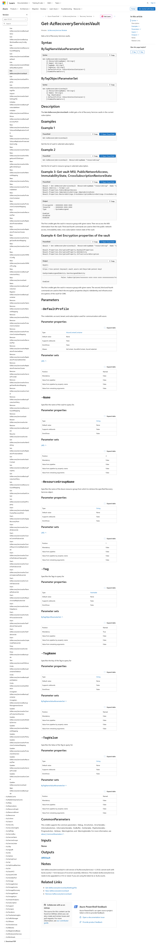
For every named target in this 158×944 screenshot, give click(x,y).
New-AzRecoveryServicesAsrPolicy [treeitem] (19, 172)
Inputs (135, 32)
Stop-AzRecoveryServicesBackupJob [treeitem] (19, 647)
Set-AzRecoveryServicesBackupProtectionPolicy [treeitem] (19, 468)
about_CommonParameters (51, 834)
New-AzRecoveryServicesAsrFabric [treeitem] (19, 141)
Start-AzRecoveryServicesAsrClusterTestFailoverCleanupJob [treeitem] (19, 548)
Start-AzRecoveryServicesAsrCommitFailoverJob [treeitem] (19, 573)
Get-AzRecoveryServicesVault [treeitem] (18, 64)
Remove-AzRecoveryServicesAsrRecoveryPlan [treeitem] (19, 332)
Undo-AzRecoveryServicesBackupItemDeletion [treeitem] (19, 670)
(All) (44, 361)
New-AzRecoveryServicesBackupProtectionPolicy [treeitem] (19, 264)
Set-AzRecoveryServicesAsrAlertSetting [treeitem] (19, 434)
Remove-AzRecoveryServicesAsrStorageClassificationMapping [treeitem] (19, 375)
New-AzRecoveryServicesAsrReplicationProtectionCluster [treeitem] (19, 221)
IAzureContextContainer (74, 332)
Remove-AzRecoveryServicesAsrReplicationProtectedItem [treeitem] (19, 341)
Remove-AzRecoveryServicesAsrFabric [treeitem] (19, 294)
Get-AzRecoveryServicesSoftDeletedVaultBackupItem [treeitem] (19, 57)
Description (135, 23)
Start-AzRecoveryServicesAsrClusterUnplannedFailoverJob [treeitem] (19, 564)
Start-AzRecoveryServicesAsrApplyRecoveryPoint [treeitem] (19, 511)
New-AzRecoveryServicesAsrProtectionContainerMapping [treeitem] (19, 196)
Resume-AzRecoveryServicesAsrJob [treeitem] (18, 427)
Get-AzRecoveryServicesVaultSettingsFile (61, 888)
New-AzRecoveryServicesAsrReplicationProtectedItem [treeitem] (19, 213)
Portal (133, 9)
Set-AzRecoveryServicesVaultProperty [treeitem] (19, 494)
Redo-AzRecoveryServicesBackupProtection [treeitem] (19, 278)
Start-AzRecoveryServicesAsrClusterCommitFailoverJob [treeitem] (19, 528)
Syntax (135, 20)
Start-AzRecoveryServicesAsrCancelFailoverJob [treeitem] (19, 519)
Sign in (153, 3)
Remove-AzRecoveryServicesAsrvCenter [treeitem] (19, 383)
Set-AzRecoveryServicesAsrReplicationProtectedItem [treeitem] (19, 443)
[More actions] (115, 16)
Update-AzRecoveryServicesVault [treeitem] (18, 776)
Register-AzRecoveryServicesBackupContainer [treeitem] (19, 287)
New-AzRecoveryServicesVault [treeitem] (18, 271)
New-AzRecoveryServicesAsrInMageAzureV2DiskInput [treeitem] (19, 148)
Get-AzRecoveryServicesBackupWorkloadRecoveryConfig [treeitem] (19, 32)
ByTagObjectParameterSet (52, 617)
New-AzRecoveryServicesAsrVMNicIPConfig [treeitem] (19, 255)
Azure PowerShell (53, 16)
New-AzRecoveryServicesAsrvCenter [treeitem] (19, 238)
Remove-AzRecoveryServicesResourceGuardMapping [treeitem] (19, 400)
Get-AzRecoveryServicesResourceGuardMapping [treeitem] (19, 40)
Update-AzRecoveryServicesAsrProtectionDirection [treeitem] (19, 743)
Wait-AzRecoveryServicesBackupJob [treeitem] (19, 783)
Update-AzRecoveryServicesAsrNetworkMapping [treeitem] (19, 720)
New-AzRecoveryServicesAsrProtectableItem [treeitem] (19, 179)
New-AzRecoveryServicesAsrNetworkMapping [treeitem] (19, 165)
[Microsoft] (4, 3)
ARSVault (45, 857)
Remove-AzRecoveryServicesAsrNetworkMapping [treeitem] (19, 301)
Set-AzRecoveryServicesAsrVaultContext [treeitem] (19, 451)
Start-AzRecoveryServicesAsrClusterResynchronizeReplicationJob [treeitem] (19, 538)
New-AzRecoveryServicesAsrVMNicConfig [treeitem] (19, 247)
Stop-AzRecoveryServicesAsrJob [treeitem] (18, 639)
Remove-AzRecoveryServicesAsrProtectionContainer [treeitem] (19, 315)
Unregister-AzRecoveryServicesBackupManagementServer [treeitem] (19, 695)
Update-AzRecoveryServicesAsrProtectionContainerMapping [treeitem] (19, 735)
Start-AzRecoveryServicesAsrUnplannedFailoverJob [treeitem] (19, 632)
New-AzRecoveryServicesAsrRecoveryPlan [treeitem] (19, 205)
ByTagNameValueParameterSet (54, 701)
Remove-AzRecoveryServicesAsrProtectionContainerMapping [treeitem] (19, 324)
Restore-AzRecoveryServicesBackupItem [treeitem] (19, 420)
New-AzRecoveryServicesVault (57, 891)
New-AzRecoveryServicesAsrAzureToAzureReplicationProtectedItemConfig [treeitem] (19, 132)
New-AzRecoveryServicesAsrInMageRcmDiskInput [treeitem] (19, 156)
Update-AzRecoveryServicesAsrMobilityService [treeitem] (19, 712)
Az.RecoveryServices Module (57, 30)
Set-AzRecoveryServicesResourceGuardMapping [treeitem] (19, 477)
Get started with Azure (146, 9)
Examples (136, 26)
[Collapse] (27, 15)
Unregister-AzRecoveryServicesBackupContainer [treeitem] (19, 686)
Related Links (136, 41)
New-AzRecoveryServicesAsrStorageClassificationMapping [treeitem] (19, 230)
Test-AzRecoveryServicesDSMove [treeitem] (19, 654)
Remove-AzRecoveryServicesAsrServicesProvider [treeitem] (19, 366)
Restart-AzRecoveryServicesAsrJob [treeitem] (18, 413)
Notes (134, 38)
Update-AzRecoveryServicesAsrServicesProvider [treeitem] (19, 760)
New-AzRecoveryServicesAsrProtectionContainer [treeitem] (19, 188)
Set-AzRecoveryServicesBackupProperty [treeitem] (19, 460)
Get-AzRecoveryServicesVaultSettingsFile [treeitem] (19, 80)
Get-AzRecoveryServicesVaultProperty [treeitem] (19, 71)
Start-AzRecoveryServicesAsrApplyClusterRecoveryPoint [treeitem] (19, 502)
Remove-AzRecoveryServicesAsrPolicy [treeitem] (19, 308)
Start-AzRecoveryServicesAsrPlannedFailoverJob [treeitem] (19, 581)
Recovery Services (86, 16)
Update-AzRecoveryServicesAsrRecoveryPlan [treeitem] (19, 752)
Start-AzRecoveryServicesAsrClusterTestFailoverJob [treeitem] (19, 556)
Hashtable (93, 592)
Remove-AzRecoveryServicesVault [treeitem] (18, 407)
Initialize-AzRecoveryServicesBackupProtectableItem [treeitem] (19, 97)
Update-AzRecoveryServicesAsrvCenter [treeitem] (19, 769)
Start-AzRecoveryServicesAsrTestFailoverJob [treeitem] (19, 624)
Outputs (135, 35)
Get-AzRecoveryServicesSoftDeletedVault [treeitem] (19, 49)
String (98, 421)
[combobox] (15, 19)
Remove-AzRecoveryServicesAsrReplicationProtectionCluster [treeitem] (19, 358)
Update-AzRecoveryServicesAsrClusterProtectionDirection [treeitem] (19, 703)
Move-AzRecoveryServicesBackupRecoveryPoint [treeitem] (19, 111)
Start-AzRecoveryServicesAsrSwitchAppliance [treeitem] (19, 598)
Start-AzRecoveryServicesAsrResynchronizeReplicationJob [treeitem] (19, 590)
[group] (79, 190)
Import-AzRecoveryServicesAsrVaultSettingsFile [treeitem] (19, 88)
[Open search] (147, 3)
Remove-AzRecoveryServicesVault (58, 894)
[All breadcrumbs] (43, 16)
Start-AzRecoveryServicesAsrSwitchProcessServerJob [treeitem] (19, 607)
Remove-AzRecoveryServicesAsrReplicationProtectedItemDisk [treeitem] (19, 349)
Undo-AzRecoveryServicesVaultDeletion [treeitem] (19, 678)
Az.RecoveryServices (69, 16)
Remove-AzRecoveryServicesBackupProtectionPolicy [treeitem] (19, 392)
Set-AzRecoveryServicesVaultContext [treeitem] (19, 485)
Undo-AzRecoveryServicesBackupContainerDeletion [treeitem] (19, 661)
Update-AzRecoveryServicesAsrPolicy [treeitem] (19, 727)
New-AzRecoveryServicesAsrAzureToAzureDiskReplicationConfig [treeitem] (19, 121)
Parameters (136, 29)
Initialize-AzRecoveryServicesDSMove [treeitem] (19, 104)
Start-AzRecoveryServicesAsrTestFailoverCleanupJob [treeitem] (19, 615)
